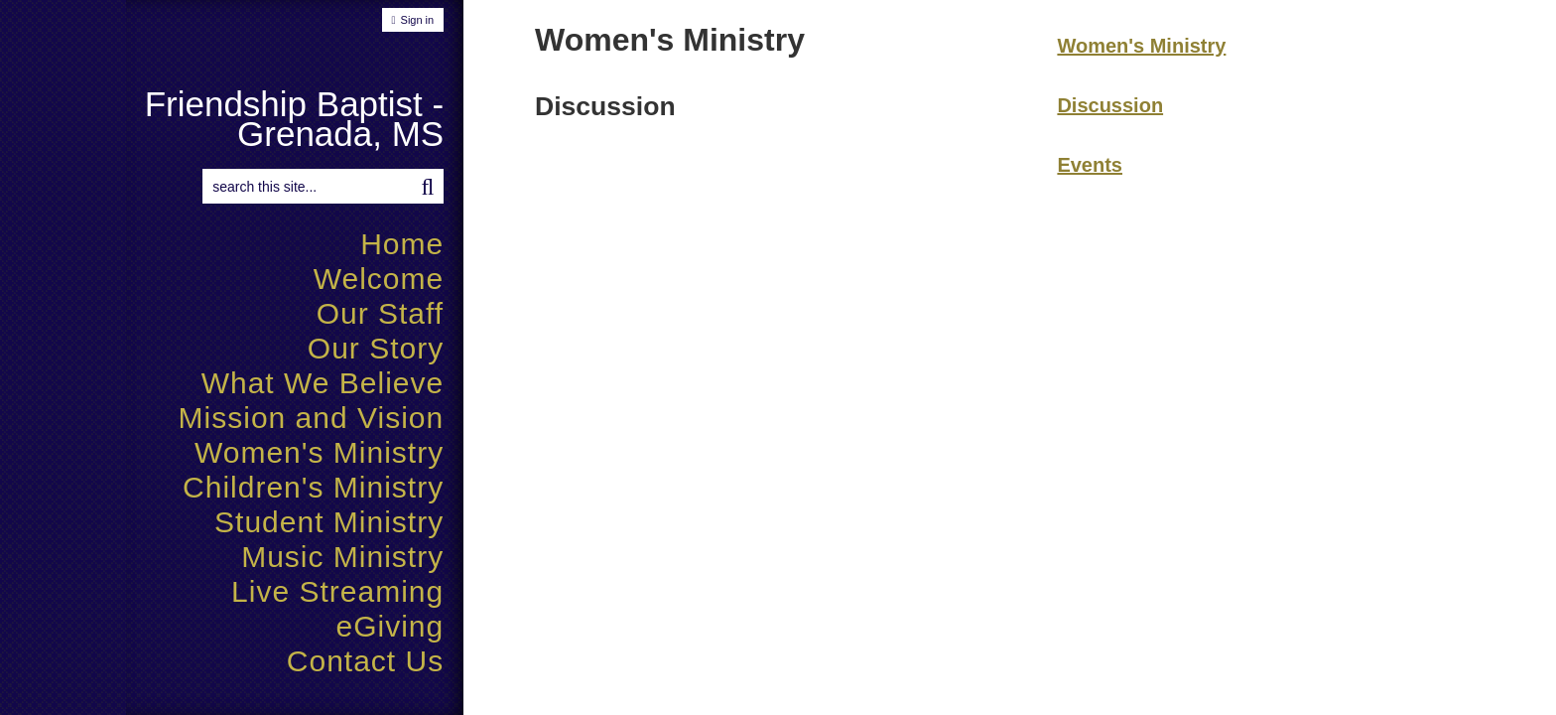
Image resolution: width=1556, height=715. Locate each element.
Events (1089, 165)
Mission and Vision (312, 417)
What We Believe (323, 382)
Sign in (418, 20)
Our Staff (381, 313)
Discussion (1110, 105)
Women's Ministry (319, 452)
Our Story (376, 348)
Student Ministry (329, 521)
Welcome (379, 278)
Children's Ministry (313, 487)
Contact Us (365, 660)
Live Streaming (337, 591)
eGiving (389, 626)
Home (402, 243)
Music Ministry (342, 556)
